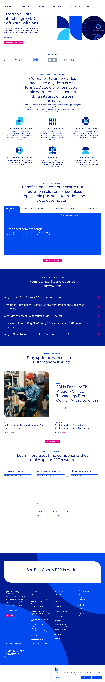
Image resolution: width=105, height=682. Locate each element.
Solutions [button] (32, 4)
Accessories (57, 617)
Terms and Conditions (18, 678)
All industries (57, 613)
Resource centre (83, 613)
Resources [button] (67, 4)
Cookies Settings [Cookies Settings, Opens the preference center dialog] (60, 677)
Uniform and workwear (60, 629)
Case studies (82, 618)
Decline (86, 677)
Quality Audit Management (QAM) (39, 661)
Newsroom (81, 629)
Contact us (81, 634)
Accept (97, 677)
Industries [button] (41, 4)
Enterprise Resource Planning (24, 11)
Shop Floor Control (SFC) (36, 645)
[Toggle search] (82, 4)
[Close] (101, 668)
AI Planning (33, 652)
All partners (57, 656)
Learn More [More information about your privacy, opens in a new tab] (83, 674)
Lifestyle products (59, 627)
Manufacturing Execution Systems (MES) (39, 642)
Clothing (56, 620)
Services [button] (50, 4)
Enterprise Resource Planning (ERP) (39, 617)
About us (80, 627)
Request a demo (94, 4)
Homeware (57, 625)
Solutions (13, 11)
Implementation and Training (62, 645)
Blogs (80, 615)
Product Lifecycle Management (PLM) (40, 638)
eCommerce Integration (36, 622)
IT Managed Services (60, 647)
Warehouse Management (36, 620)
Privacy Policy (7, 678)
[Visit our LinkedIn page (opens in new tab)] (7, 634)
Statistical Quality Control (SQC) (38, 648)
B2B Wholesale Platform (36, 656)
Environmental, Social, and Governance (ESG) (39, 633)
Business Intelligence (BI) (36, 627)
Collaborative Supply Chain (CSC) (38, 629)
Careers (80, 632)
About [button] (75, 4)
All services (57, 638)
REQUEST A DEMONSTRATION (14, 42)
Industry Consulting (59, 643)
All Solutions (33, 613)
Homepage (6, 11)
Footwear (57, 622)
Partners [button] (58, 4)
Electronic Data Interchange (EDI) (38, 625)
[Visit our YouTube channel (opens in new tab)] (11, 634)
